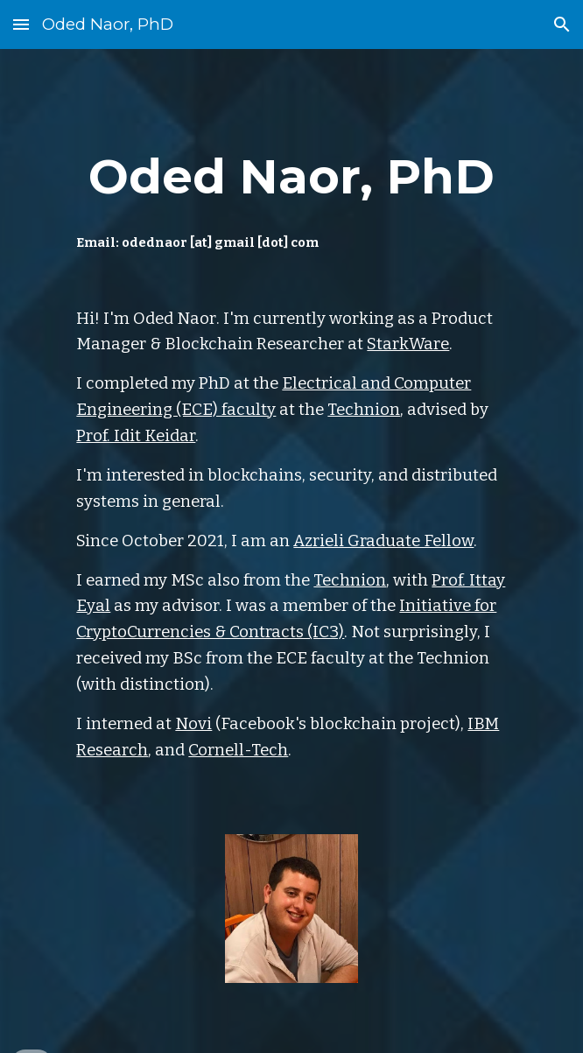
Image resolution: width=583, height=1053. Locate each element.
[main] (291, 192)
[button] (21, 24)
